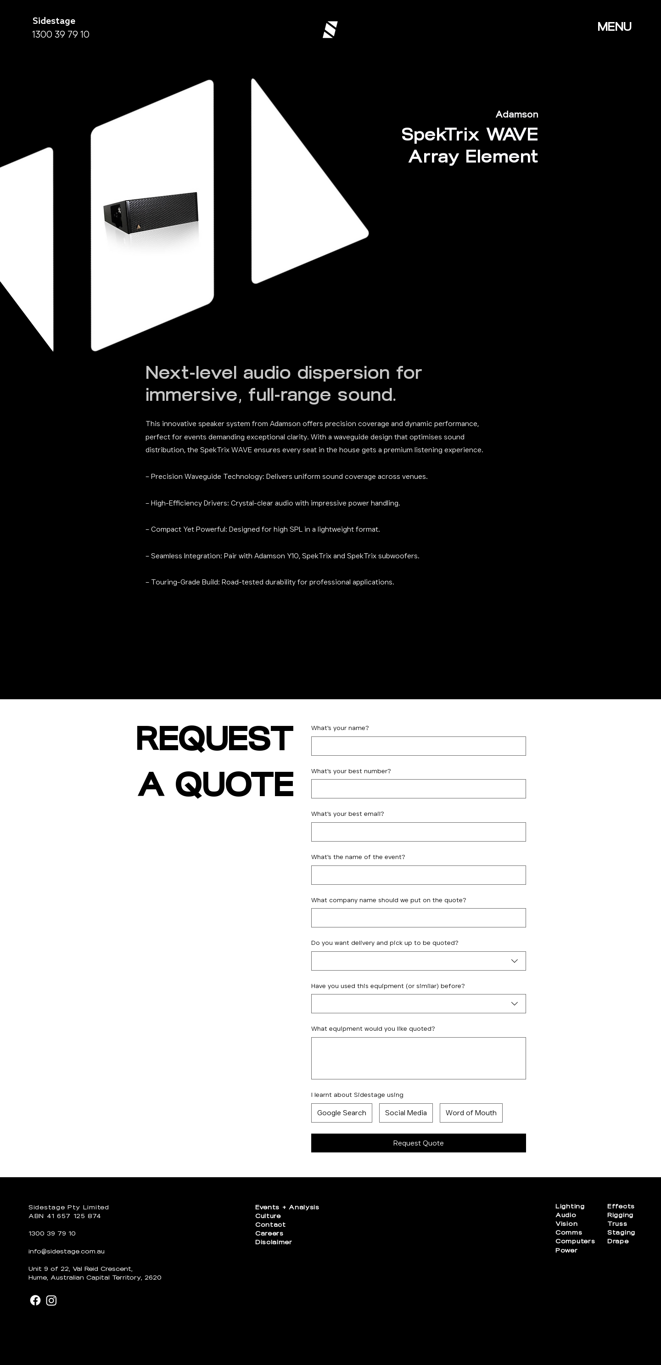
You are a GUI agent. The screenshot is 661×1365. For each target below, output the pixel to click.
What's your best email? (347, 813)
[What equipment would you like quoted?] (419, 1058)
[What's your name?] (416, 746)
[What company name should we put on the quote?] (416, 918)
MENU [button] (615, 26)
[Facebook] (35, 1300)
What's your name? (340, 728)
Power (566, 1250)
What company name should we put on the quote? (388, 900)
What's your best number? (351, 771)
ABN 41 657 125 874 (64, 1216)
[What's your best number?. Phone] (416, 789)
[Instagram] (51, 1300)
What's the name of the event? (358, 857)
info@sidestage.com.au (66, 1251)
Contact (270, 1225)
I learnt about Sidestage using (357, 1094)
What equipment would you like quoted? (373, 1028)
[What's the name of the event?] (416, 875)
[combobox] (418, 961)
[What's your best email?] (416, 832)
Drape (618, 1241)
